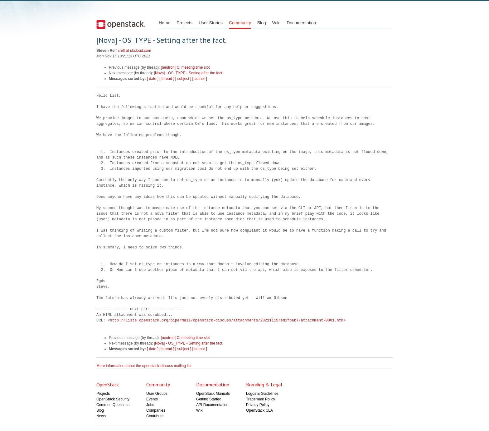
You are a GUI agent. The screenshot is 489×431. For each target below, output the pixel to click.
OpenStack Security (112, 399)
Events (152, 399)
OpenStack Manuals (213, 393)
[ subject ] (183, 78)
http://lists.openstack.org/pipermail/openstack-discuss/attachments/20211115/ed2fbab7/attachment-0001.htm (226, 320)
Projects (184, 22)
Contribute (154, 416)
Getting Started (208, 399)
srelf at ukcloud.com (134, 50)
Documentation (301, 22)
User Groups (156, 393)
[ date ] (152, 78)
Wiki (276, 22)
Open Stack (120, 24)
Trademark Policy (260, 399)
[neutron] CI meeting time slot (185, 67)
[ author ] (199, 78)
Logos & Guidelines (262, 393)
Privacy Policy (257, 405)
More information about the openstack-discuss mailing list (143, 366)
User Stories (211, 22)
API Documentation (212, 405)
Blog (261, 22)
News (101, 416)
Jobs (150, 405)
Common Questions (112, 405)
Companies (155, 410)
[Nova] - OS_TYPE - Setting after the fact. (188, 73)
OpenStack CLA (259, 410)
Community (240, 22)
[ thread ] (166, 78)
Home (164, 22)
